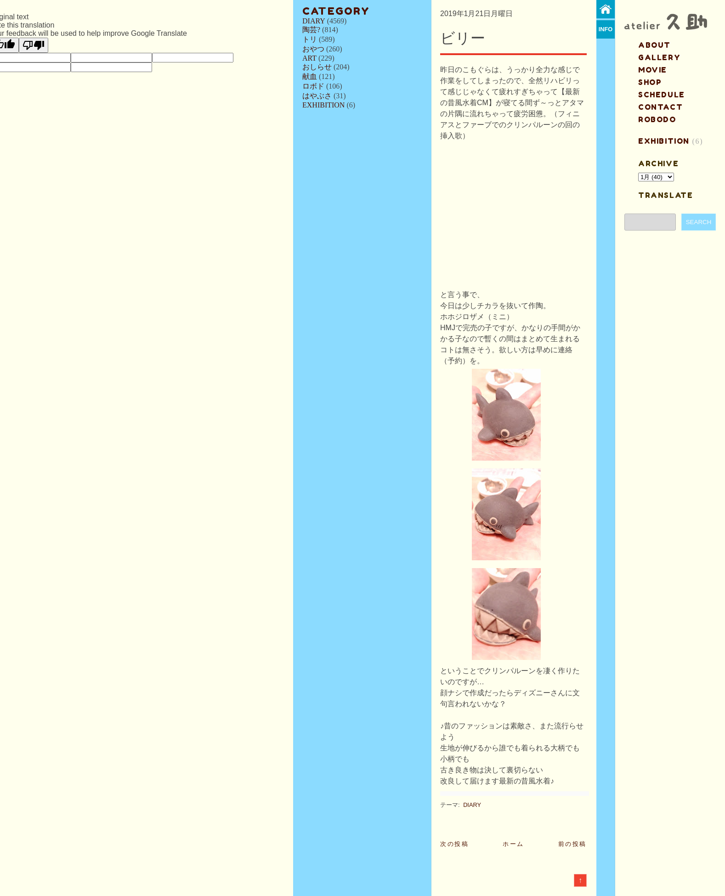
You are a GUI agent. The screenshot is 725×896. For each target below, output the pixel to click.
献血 (309, 76)
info (606, 29)
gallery (659, 57)
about (654, 45)
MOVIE (652, 69)
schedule (661, 94)
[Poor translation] (33, 45)
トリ (309, 39)
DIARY (313, 21)
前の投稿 (572, 843)
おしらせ (317, 67)
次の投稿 (454, 843)
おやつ (313, 49)
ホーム (513, 843)
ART (309, 58)
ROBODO (657, 119)
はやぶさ (317, 96)
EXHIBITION (323, 105)
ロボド (313, 86)
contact (660, 107)
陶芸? (311, 30)
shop (650, 82)
